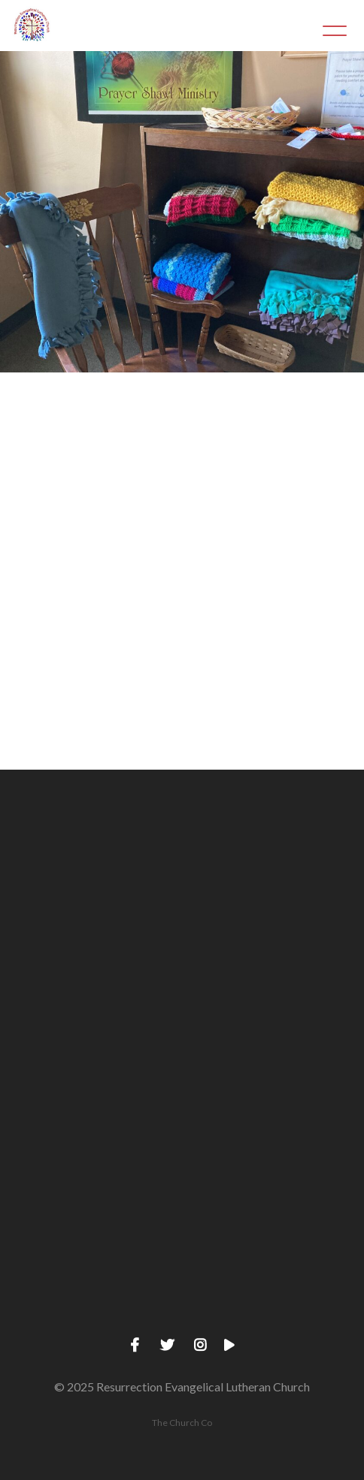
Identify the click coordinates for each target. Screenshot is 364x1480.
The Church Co (182, 1422)
